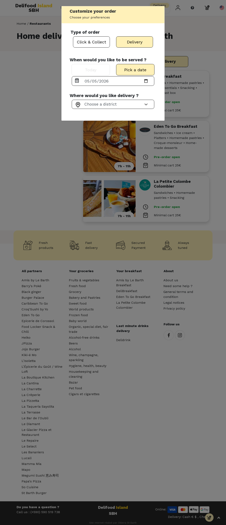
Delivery (134, 41)
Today (90, 69)
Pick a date (135, 69)
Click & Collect (91, 41)
